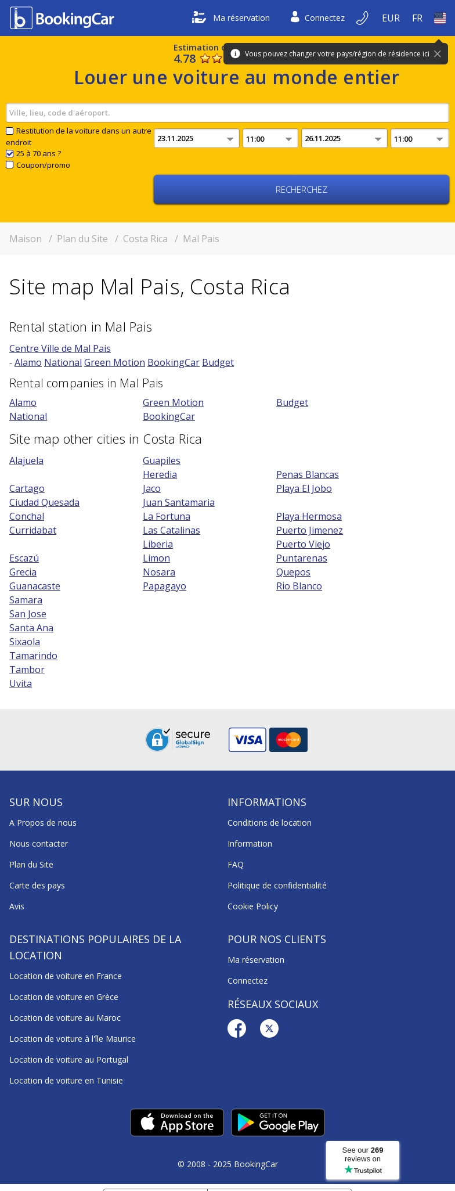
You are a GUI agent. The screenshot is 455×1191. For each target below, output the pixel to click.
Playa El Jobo (304, 488)
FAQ (236, 864)
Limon (156, 558)
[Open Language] (417, 18)
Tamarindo (33, 655)
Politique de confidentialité (277, 885)
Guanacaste (34, 586)
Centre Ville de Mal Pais (60, 348)
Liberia (158, 544)
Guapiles (161, 460)
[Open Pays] (440, 18)
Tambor (27, 669)
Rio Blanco (299, 586)
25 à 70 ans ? (38, 153)
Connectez (318, 18)
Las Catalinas (171, 530)
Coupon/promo (43, 165)
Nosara (159, 572)
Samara (25, 599)
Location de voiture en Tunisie (66, 1080)
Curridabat (32, 530)
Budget (218, 362)
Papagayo (164, 586)
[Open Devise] (391, 18)
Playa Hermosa (309, 516)
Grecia (23, 572)
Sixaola (24, 641)
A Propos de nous (43, 822)
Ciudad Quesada (44, 502)
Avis (16, 906)
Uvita (20, 683)
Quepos (293, 572)
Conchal (26, 516)
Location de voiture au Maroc (65, 1017)
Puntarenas (301, 558)
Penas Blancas (307, 474)
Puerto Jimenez (309, 530)
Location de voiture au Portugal (68, 1059)
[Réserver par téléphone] (363, 18)
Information (250, 843)
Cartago (27, 488)
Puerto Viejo (303, 544)
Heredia (160, 474)
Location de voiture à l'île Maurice (72, 1038)
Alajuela (26, 460)
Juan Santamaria (179, 502)
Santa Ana (31, 627)
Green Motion (114, 362)
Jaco (152, 488)
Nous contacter (38, 843)
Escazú (24, 558)
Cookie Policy (253, 906)
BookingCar (173, 362)
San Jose (27, 613)
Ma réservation (231, 18)
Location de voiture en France (65, 975)
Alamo (28, 362)
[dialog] (433, 1169)
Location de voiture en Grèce (63, 996)
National (63, 362)
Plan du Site (31, 864)
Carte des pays (37, 885)
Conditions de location (270, 822)
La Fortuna (166, 516)
